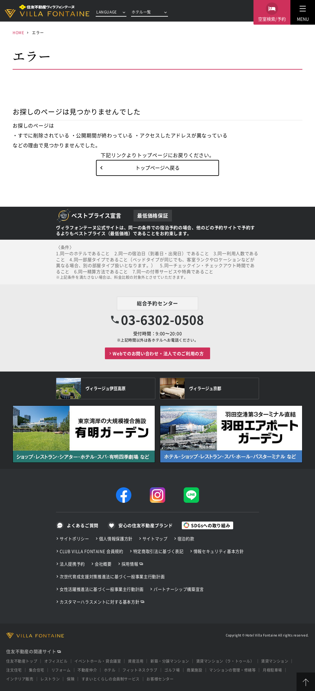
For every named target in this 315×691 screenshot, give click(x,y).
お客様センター (159, 678)
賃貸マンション (274, 661)
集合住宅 (36, 670)
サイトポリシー (74, 539)
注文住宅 (14, 670)
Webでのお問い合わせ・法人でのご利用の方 (158, 353)
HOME (18, 32)
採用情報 (130, 564)
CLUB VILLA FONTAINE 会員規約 (91, 551)
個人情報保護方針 (116, 539)
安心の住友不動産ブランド (145, 525)
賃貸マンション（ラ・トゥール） (225, 661)
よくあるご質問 (82, 525)
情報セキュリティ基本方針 (218, 551)
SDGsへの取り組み (210, 525)
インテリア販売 (19, 678)
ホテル (110, 670)
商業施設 (194, 670)
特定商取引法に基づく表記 (158, 551)
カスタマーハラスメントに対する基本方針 (99, 602)
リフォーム (61, 670)
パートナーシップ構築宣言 (179, 589)
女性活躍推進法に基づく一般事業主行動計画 (102, 589)
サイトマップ (155, 539)
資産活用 (135, 661)
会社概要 (103, 564)
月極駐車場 (272, 670)
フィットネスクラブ (139, 670)
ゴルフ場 (172, 670)
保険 (70, 678)
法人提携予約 (72, 564)
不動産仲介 (87, 670)
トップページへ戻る (157, 167)
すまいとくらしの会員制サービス (111, 678)
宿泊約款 (185, 539)
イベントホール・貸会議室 (97, 661)
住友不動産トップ (21, 661)
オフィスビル (56, 661)
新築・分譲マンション (169, 661)
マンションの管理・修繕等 (232, 670)
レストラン (50, 678)
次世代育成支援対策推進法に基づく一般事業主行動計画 (112, 576)
